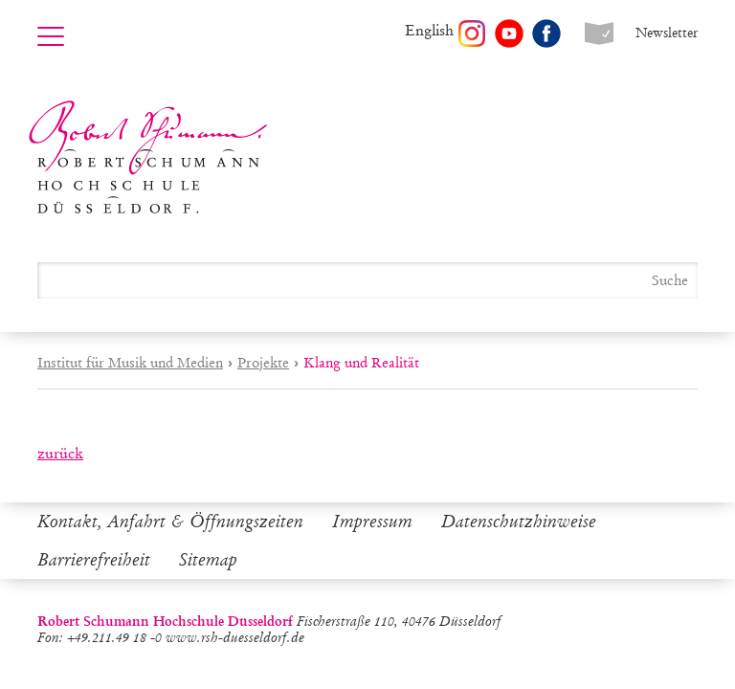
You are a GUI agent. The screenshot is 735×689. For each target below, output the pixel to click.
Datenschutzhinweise (518, 521)
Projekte (263, 362)
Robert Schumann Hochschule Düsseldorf (148, 157)
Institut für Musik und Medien (130, 362)
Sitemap (208, 559)
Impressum (372, 521)
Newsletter (666, 33)
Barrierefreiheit (93, 559)
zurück (60, 453)
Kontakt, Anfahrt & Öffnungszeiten (170, 521)
